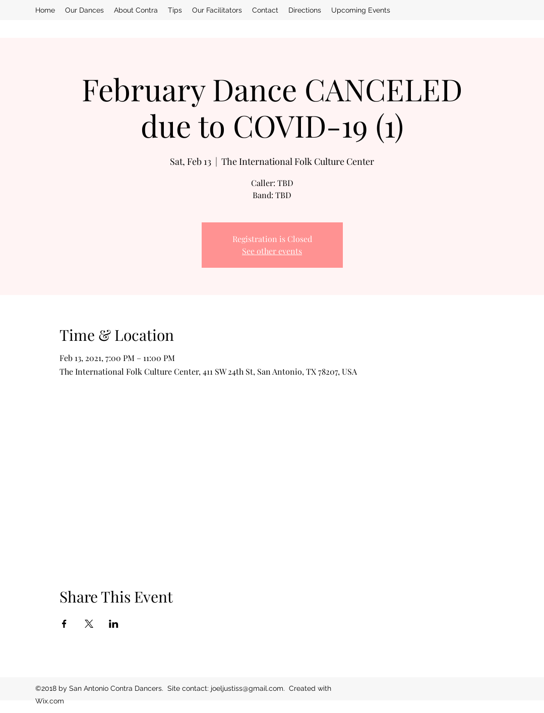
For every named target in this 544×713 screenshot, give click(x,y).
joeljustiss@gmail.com (247, 688)
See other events (272, 251)
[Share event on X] (89, 624)
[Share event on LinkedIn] (113, 624)
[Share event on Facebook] (64, 624)
